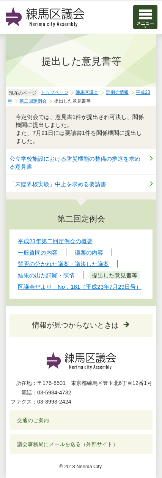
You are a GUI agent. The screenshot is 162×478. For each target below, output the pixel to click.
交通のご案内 (33, 420)
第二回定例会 (33, 101)
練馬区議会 (86, 92)
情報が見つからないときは (75, 325)
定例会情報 (117, 92)
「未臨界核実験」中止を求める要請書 (57, 184)
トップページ (54, 92)
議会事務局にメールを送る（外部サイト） (67, 444)
